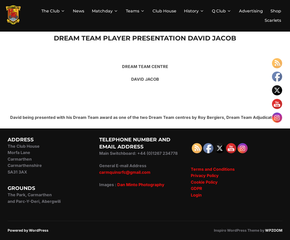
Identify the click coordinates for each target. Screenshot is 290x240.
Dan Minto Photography (140, 184)
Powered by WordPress (28, 230)
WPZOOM (273, 230)
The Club (53, 11)
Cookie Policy (204, 182)
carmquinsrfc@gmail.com (124, 172)
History (194, 11)
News (78, 11)
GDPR (196, 188)
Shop (275, 11)
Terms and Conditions (213, 169)
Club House (164, 11)
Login (196, 195)
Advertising (251, 11)
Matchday (105, 11)
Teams (135, 11)
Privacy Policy (205, 175)
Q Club (221, 11)
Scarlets (273, 20)
